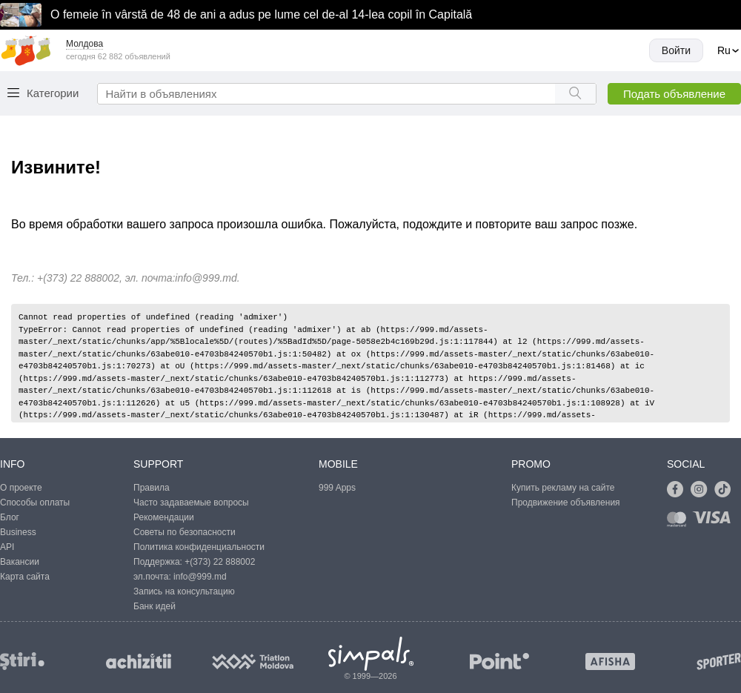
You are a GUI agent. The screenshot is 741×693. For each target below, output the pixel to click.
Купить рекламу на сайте (562, 488)
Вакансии (19, 562)
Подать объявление (674, 93)
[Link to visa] (715, 522)
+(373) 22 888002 (220, 562)
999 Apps (337, 488)
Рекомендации (163, 517)
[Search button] (575, 94)
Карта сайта (25, 576)
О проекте (21, 488)
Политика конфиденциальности (199, 547)
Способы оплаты (35, 502)
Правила (151, 488)
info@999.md (205, 278)
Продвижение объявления (565, 502)
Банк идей (154, 606)
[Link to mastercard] (679, 522)
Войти (676, 50)
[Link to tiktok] (726, 490)
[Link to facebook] (679, 490)
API (7, 547)
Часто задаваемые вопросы (191, 502)
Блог (9, 517)
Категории (53, 93)
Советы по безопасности (184, 532)
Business (18, 532)
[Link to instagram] (702, 490)
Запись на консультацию (184, 591)
